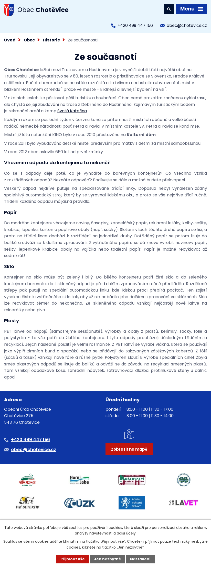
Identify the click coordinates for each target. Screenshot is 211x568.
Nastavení (140, 559)
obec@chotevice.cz (187, 25)
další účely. (126, 533)
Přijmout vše (72, 559)
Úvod (10, 40)
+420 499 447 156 (135, 25)
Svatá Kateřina (72, 111)
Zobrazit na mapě (129, 449)
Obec (29, 40)
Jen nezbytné (107, 559)
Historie (51, 40)
